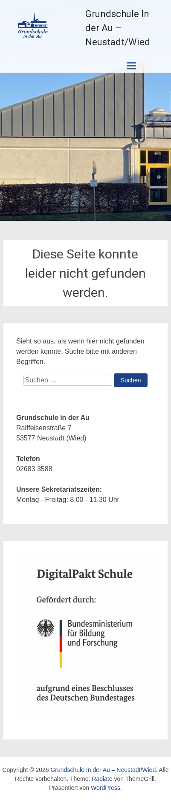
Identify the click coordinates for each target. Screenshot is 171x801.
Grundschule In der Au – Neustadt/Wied (117, 28)
